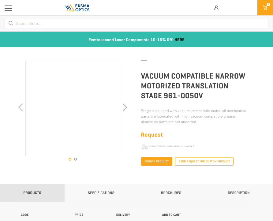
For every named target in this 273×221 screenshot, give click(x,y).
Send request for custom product (204, 161)
